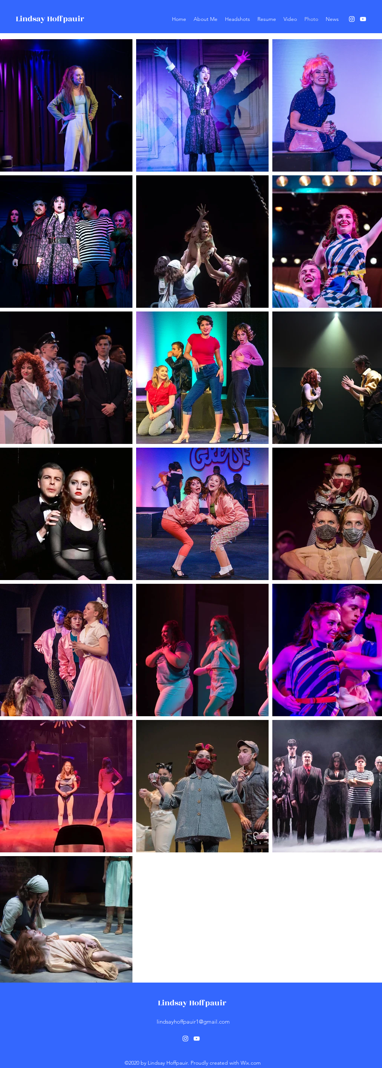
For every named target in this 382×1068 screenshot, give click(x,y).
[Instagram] (352, 19)
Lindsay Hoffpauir (50, 19)
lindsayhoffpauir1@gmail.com (193, 1021)
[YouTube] (363, 19)
